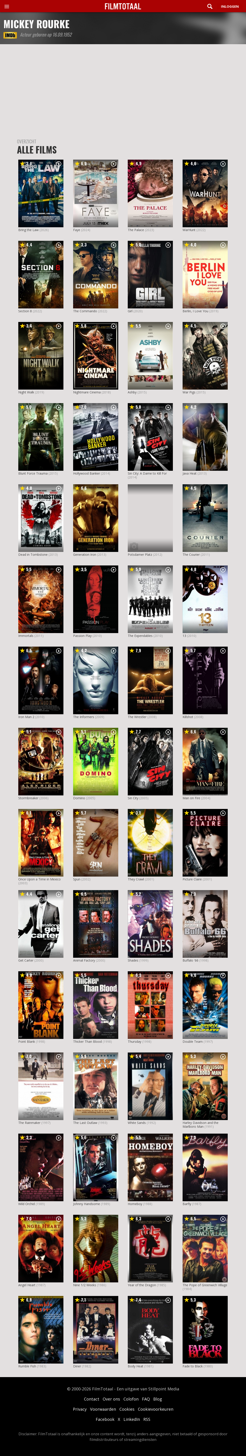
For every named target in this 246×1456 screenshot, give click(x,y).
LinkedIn (131, 1419)
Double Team (193, 1041)
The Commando (85, 311)
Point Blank (26, 1041)
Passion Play (82, 636)
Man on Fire (191, 798)
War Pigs (189, 392)
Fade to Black (193, 1366)
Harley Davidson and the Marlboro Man (200, 1125)
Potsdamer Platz (140, 554)
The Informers (83, 717)
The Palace (136, 230)
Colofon (131, 1399)
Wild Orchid (26, 1204)
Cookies (127, 1409)
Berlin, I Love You (195, 311)
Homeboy (135, 1204)
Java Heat (190, 473)
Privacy (80, 1409)
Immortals (25, 636)
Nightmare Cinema (87, 392)
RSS (146, 1419)
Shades (133, 960)
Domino (79, 798)
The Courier (191, 554)
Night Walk (26, 392)
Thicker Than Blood (87, 1041)
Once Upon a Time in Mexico (39, 879)
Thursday (134, 1041)
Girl (130, 311)
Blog (157, 1399)
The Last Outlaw (85, 1123)
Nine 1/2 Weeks (84, 1285)
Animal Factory (84, 960)
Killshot (188, 717)
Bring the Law (28, 230)
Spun (76, 879)
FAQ (146, 1399)
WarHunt (189, 230)
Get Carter (25, 960)
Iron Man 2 (26, 717)
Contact (91, 1399)
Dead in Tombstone (33, 554)
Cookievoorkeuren (155, 1409)
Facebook (105, 1419)
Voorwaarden (103, 1409)
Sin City (133, 798)
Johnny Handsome (86, 1204)
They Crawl (136, 879)
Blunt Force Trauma (33, 473)
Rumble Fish (27, 1366)
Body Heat (135, 1366)
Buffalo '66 (190, 960)
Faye (76, 230)
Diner (77, 1366)
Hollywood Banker (86, 473)
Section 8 (25, 311)
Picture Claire (192, 879)
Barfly (187, 1204)
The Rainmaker (29, 1123)
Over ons (111, 1399)
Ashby (132, 392)
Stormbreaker (28, 798)
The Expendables (140, 636)
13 (184, 636)
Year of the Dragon (142, 1285)
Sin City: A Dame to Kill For (147, 473)
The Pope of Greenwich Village (205, 1285)
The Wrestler (137, 717)
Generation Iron (84, 554)
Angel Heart (26, 1285)
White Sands (137, 1123)
